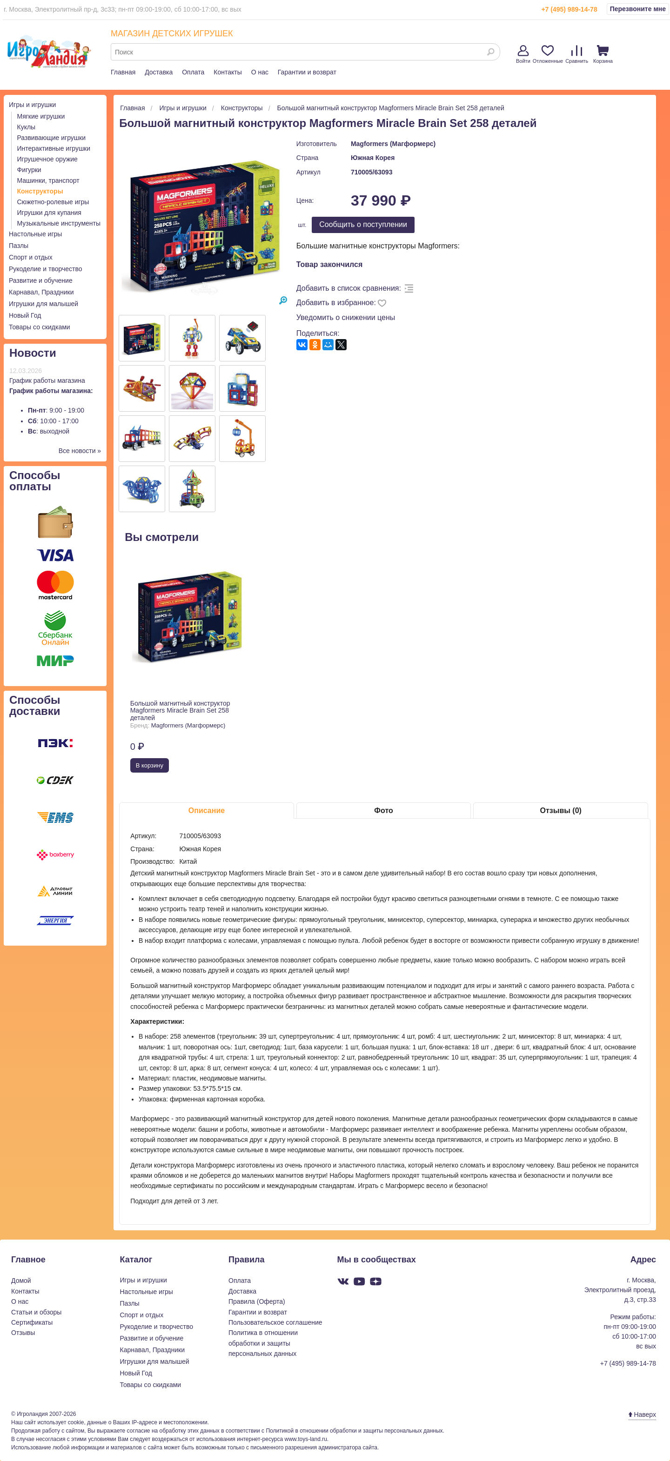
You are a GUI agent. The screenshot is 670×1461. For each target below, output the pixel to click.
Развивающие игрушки (51, 137)
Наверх (642, 1414)
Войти (523, 54)
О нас (259, 72)
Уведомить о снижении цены (345, 317)
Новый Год (25, 315)
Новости (32, 353)
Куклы (26, 127)
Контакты (227, 72)
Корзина (603, 54)
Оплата (193, 72)
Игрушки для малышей (43, 303)
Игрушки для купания (49, 212)
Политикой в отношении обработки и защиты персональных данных (354, 1431)
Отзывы (23, 1332)
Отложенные (548, 54)
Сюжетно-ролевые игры (53, 202)
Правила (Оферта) (256, 1301)
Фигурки (29, 169)
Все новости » (80, 450)
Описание (206, 810)
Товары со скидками (39, 327)
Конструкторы (40, 191)
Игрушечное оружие (47, 159)
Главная (123, 72)
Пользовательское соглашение (275, 1322)
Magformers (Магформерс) (393, 143)
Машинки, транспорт (48, 180)
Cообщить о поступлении (363, 224)
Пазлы (18, 245)
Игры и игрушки (32, 104)
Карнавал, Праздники (41, 292)
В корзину (149, 765)
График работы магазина (47, 380)
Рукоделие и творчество (45, 269)
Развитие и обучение (41, 280)
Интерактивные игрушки (54, 148)
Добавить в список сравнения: (348, 288)
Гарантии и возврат (307, 72)
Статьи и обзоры (36, 1312)
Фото (383, 810)
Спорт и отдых (31, 257)
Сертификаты (32, 1322)
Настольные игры (35, 234)
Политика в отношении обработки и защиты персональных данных (263, 1343)
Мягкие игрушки (41, 116)
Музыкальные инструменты (59, 223)
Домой (21, 1280)
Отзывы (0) (560, 810)
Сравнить (576, 54)
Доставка (159, 72)
